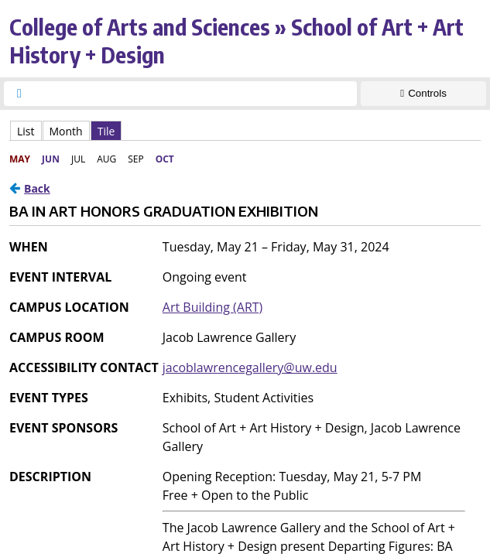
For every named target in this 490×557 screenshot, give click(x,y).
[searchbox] (194, 93)
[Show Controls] (423, 93)
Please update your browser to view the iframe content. (245, 130)
